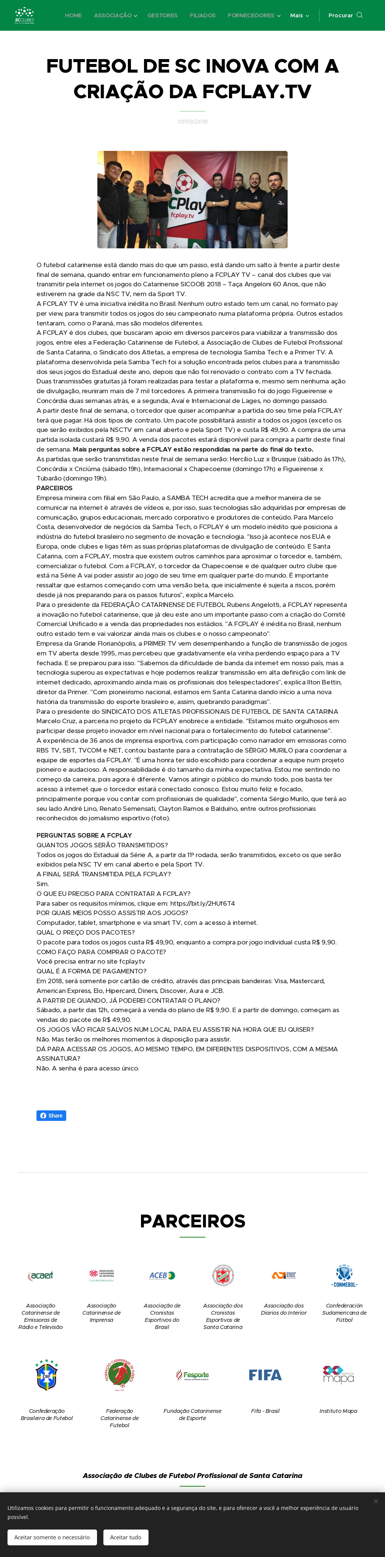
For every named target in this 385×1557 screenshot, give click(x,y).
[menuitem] (70, 15)
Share (51, 1116)
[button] (345, 15)
